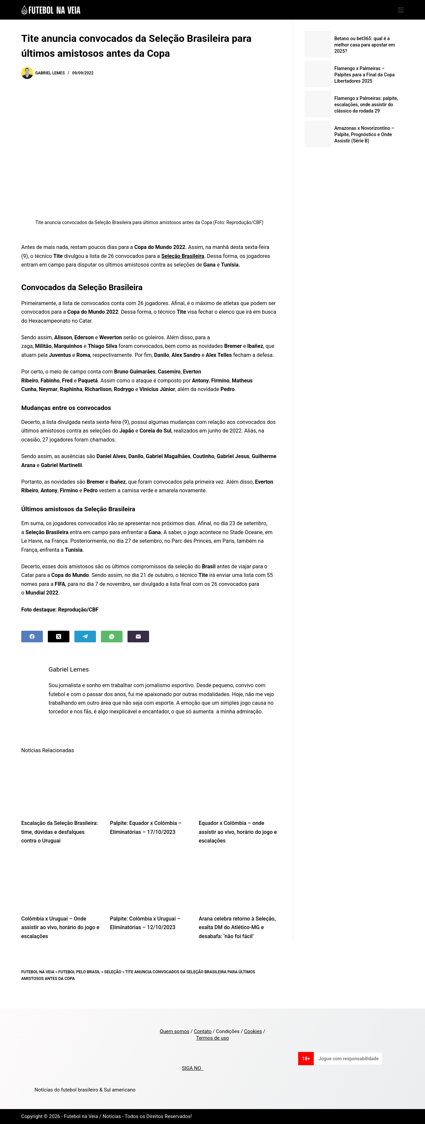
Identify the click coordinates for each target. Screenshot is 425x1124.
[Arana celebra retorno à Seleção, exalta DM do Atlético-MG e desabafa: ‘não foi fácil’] (238, 890)
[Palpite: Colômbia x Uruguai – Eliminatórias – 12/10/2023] (149, 890)
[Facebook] (32, 636)
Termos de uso (212, 1038)
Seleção (112, 980)
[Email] (138, 636)
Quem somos (174, 1031)
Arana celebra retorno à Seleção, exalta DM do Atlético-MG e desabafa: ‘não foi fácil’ (237, 936)
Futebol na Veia (37, 980)
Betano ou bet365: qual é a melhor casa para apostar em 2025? (364, 45)
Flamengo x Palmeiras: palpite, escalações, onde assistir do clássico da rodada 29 (366, 105)
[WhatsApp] (112, 636)
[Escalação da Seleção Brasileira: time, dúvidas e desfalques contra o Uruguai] (60, 795)
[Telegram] (85, 636)
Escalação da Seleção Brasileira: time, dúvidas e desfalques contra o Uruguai (59, 841)
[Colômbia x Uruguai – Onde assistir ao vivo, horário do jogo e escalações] (60, 890)
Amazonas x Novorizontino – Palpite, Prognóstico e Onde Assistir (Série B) (364, 134)
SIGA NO (193, 1068)
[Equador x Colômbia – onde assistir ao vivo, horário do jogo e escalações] (238, 795)
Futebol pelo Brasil (79, 980)
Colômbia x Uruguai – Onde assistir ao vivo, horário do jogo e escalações (60, 936)
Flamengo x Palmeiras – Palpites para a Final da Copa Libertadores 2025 (364, 75)
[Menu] (401, 10)
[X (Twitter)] (58, 636)
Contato (203, 1031)
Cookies (253, 1031)
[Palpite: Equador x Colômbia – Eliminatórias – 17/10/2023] (149, 795)
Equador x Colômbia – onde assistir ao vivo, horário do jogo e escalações (238, 841)
